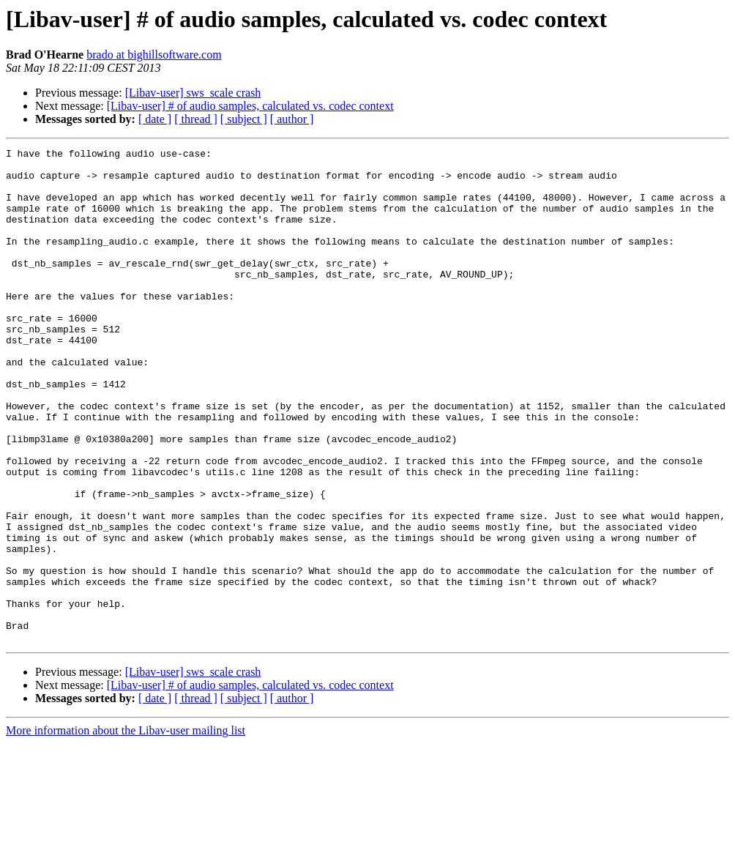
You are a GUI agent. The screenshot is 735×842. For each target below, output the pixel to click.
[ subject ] (243, 119)
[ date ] (154, 119)
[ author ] (292, 119)
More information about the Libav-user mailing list (125, 829)
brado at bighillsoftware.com (153, 54)
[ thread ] (195, 119)
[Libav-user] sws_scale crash (193, 92)
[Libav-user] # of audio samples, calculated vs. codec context (250, 106)
